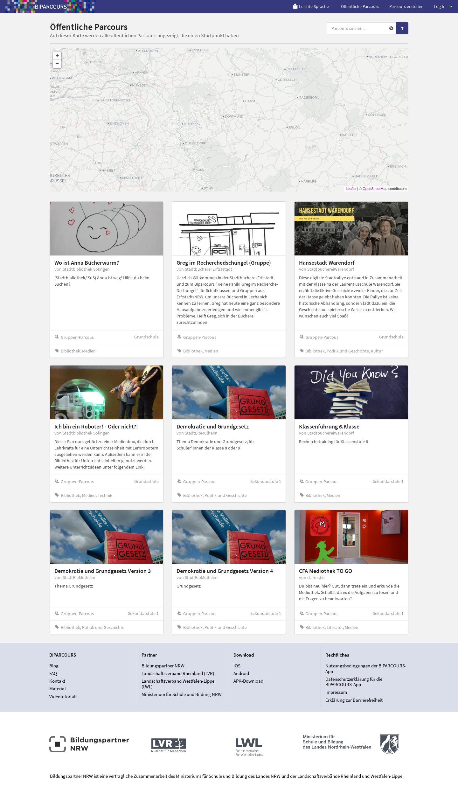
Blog (54, 666)
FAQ (53, 673)
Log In (443, 6)
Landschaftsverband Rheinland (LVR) (178, 673)
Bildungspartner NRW (163, 666)
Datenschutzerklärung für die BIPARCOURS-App (353, 682)
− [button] (57, 64)
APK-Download (248, 681)
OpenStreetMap (375, 189)
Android (241, 673)
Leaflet (351, 189)
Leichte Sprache (310, 6)
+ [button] (57, 55)
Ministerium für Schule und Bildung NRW (182, 694)
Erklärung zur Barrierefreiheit (354, 700)
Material (57, 689)
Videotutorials (63, 696)
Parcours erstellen (406, 6)
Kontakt (57, 681)
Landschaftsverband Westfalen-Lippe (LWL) (178, 684)
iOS (236, 666)
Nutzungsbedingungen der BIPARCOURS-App (365, 668)
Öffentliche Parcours (360, 6)
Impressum (336, 692)
